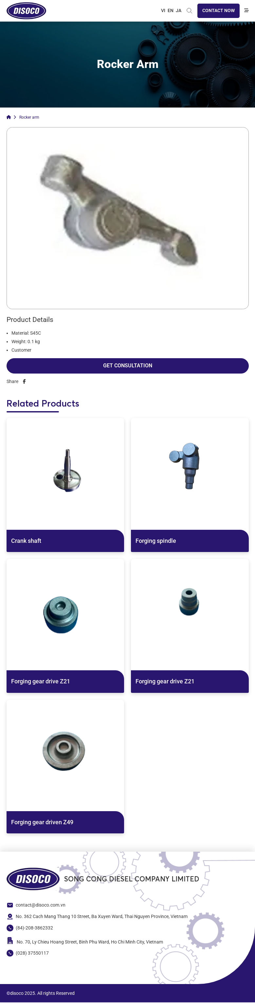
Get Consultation (127, 366)
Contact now (218, 10)
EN (170, 10)
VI (163, 10)
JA (178, 10)
